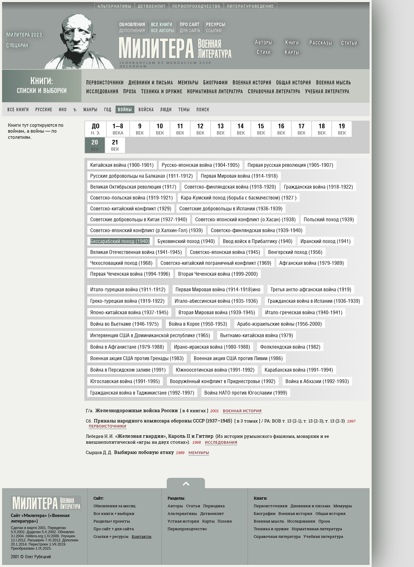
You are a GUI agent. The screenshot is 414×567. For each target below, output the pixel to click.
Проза (324, 521)
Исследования (221, 442)
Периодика (214, 505)
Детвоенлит (212, 513)
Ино (63, 110)
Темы (184, 110)
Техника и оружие (271, 528)
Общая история (330, 513)
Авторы (175, 505)
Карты (208, 521)
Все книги (18, 110)
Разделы (112, 521)
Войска (146, 110)
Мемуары (198, 452)
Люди (166, 110)
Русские (43, 110)
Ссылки (111, 536)
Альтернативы (182, 513)
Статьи (193, 505)
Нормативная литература (317, 528)
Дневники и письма (310, 505)
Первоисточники (107, 426)
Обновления (115, 505)
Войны (125, 110)
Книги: (42, 85)
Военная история (242, 410)
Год (107, 110)
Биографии (265, 513)
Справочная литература (277, 536)
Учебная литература (323, 536)
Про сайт (114, 528)
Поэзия (225, 521)
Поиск (202, 110)
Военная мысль (269, 521)
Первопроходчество (187, 528)
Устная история (183, 521)
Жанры (90, 110)
